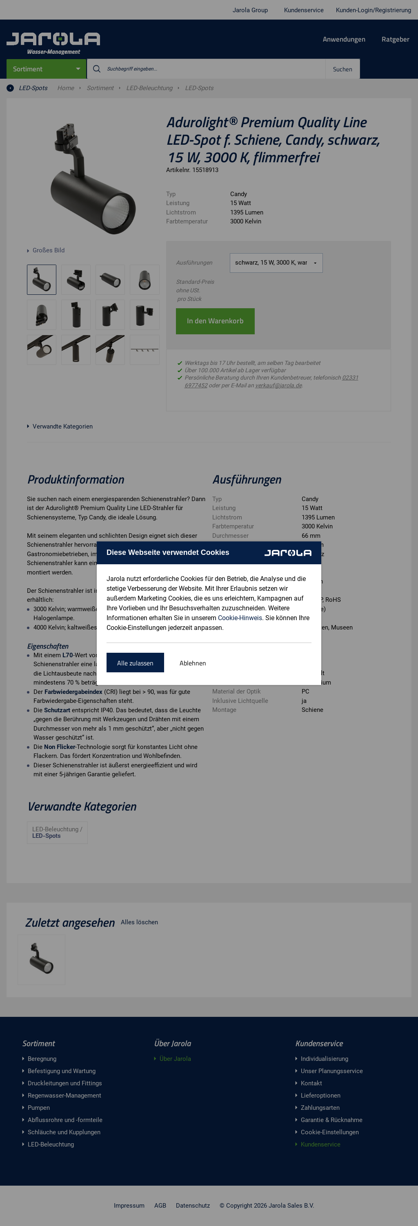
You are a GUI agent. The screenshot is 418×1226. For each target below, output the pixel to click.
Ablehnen (193, 663)
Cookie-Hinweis (240, 618)
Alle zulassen (135, 663)
